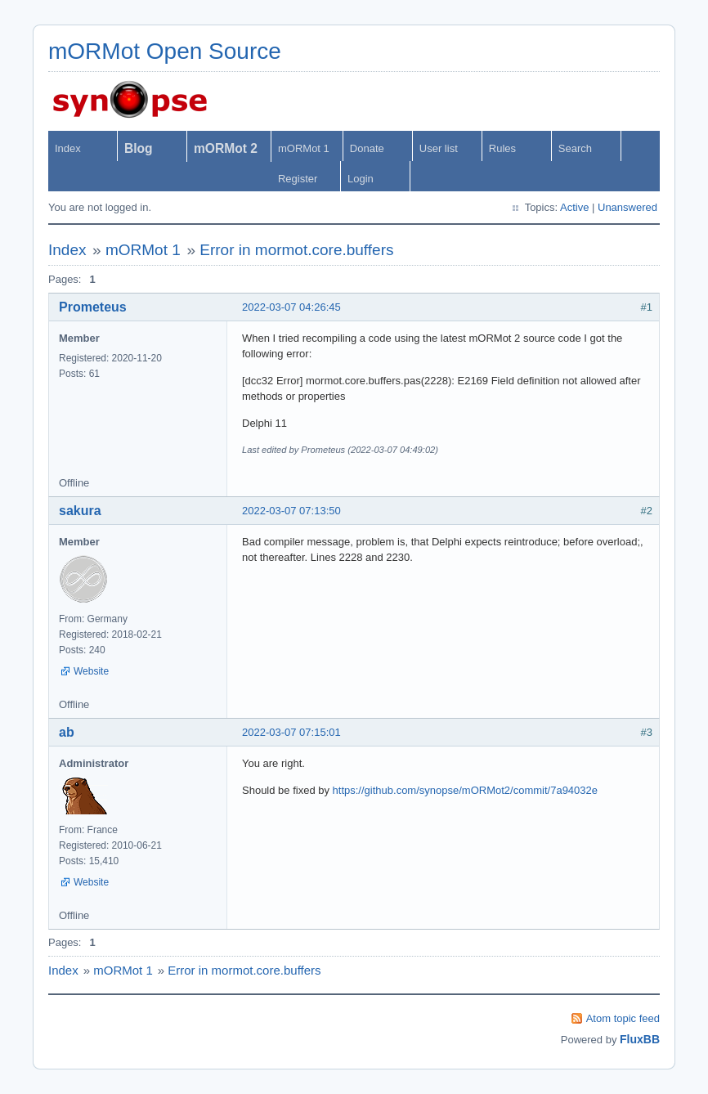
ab (66, 732)
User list (438, 148)
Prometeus (93, 307)
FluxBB (640, 1039)
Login (360, 179)
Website (91, 671)
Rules (502, 148)
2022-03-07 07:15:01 (291, 732)
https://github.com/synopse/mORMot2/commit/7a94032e (465, 790)
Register (297, 179)
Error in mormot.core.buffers (296, 249)
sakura (80, 511)
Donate (367, 148)
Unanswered (627, 207)
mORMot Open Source (164, 51)
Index (68, 148)
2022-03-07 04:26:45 (291, 307)
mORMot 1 (303, 148)
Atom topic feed (623, 1018)
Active (574, 207)
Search (575, 148)
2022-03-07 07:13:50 (291, 510)
